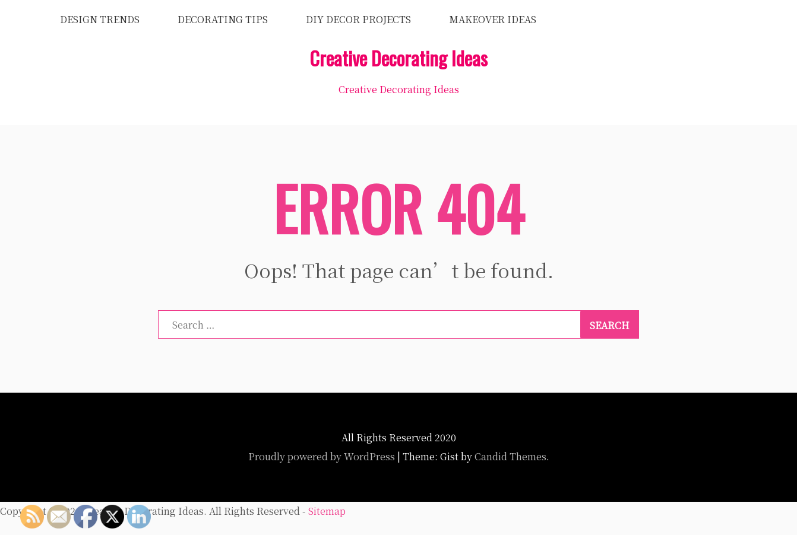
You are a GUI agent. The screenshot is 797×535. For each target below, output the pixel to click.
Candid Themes (510, 456)
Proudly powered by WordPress (321, 456)
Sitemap (327, 511)
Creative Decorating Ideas (398, 58)
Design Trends (100, 19)
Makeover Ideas (492, 19)
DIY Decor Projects (358, 19)
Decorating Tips (223, 19)
